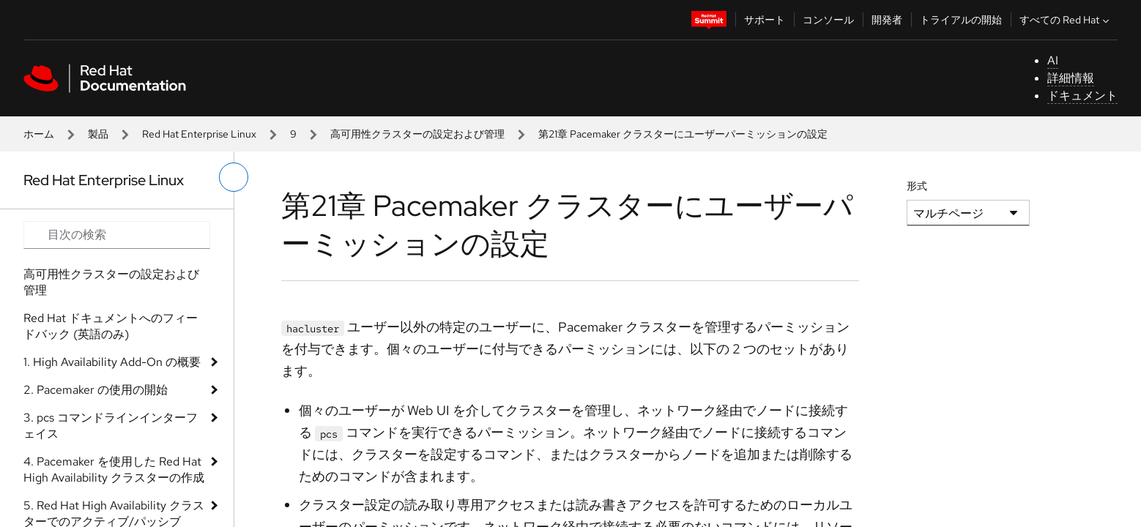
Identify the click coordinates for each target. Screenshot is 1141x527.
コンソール (828, 19)
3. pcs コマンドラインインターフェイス (110, 425)
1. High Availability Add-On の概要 (112, 362)
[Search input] (116, 235)
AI (1052, 60)
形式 (917, 186)
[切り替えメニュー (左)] (233, 177)
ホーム (38, 134)
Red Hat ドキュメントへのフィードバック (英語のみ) (110, 326)
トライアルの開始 (961, 19)
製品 (98, 134)
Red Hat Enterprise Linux (199, 134)
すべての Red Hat (1065, 19)
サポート (764, 19)
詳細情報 (1070, 78)
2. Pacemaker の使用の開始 (95, 389)
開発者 (886, 19)
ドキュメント (1082, 95)
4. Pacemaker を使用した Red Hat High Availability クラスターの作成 (113, 469)
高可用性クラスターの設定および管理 (417, 134)
